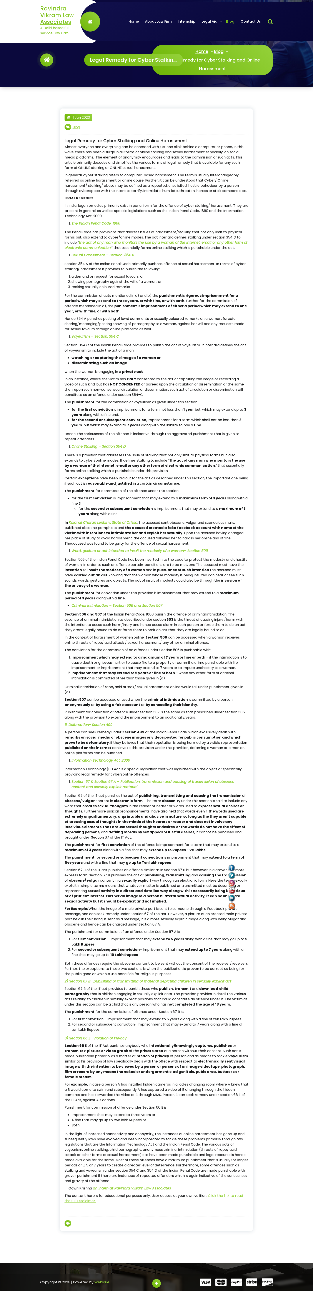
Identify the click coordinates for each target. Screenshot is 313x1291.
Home (133, 21)
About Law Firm (158, 21)
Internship (186, 21)
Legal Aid (209, 21)
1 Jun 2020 (78, 117)
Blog (230, 21)
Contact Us (251, 21)
